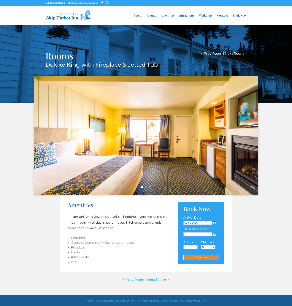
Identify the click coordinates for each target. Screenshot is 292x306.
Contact (222, 15)
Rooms (151, 15)
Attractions (186, 15)
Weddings (205, 15)
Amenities (167, 15)
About (138, 15)
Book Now (240, 15)
